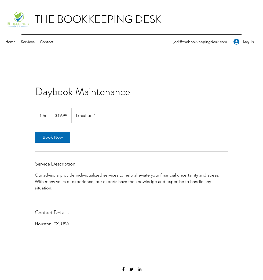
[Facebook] (123, 269)
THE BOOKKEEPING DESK (98, 19)
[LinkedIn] (139, 269)
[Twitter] (131, 269)
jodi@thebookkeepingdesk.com (200, 41)
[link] (52, 137)
